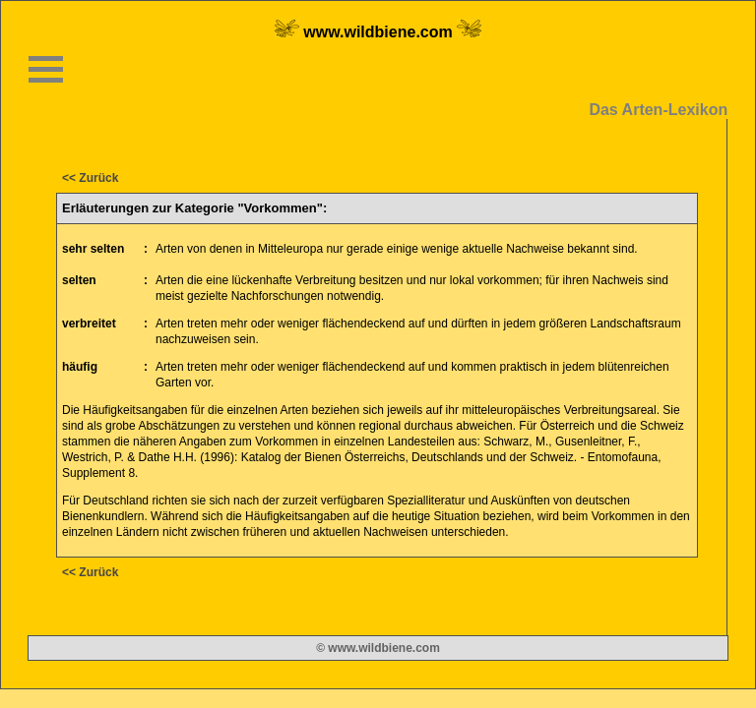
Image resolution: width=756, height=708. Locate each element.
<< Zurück (90, 178)
